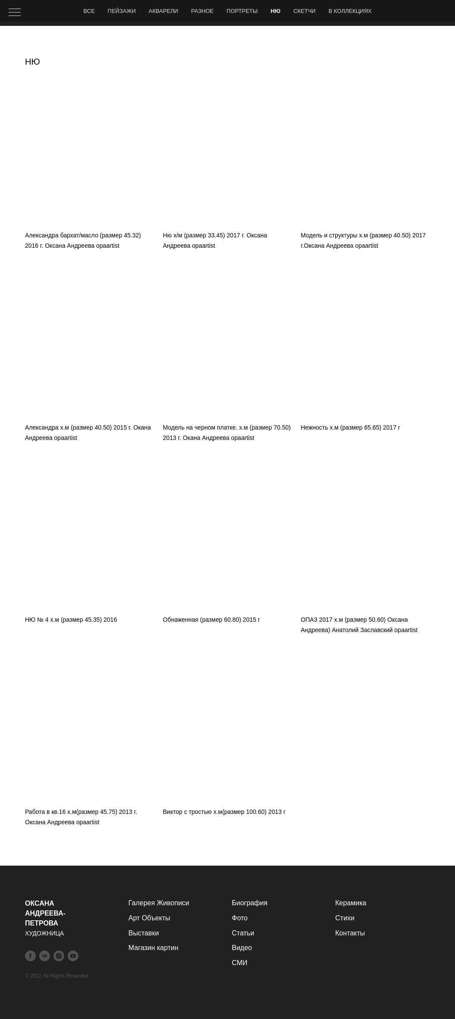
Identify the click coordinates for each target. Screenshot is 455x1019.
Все (89, 11)
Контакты (350, 933)
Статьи (243, 933)
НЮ (275, 11)
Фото (240, 918)
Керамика (350, 903)
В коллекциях (349, 11)
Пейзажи (122, 11)
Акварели (163, 11)
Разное (202, 11)
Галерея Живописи (158, 903)
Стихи (345, 918)
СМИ (239, 962)
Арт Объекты (149, 918)
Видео (242, 947)
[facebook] (30, 955)
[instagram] (58, 955)
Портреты (242, 11)
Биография (250, 903)
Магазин (141, 947)
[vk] (44, 955)
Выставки (143, 933)
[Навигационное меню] (15, 13)
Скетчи (304, 11)
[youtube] (73, 955)
